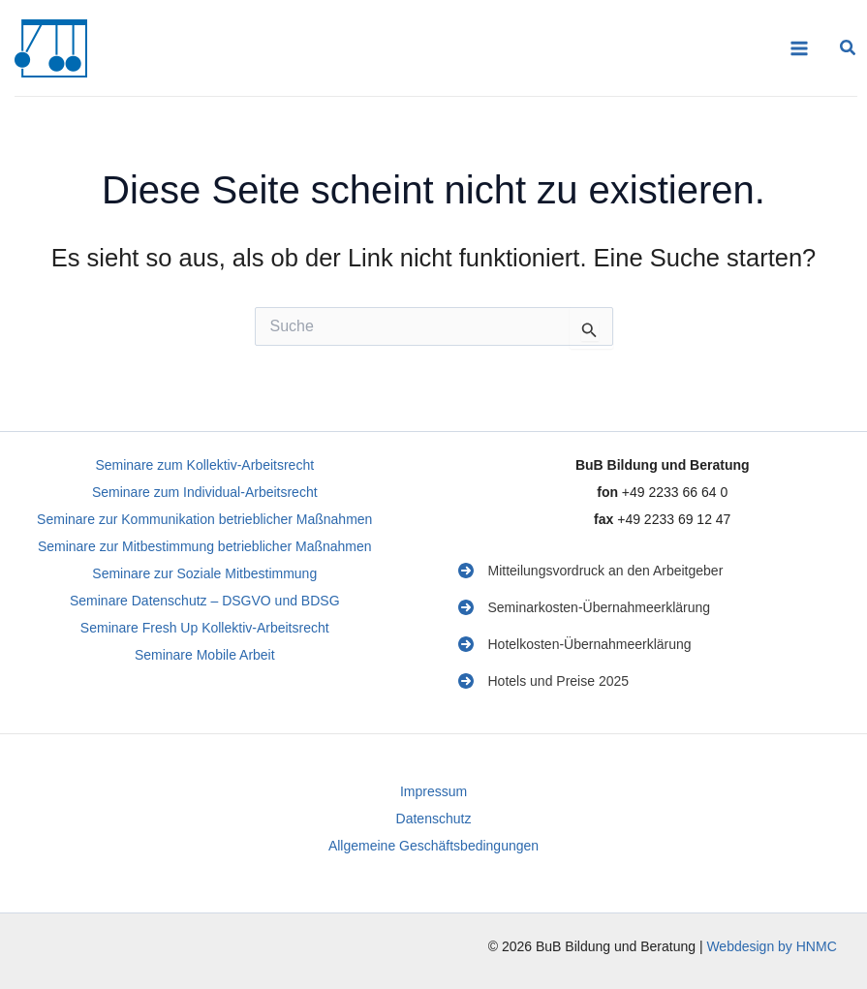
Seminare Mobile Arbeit (205, 655)
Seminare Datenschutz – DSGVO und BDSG (205, 600)
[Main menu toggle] (799, 48)
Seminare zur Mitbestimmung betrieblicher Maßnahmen (205, 546)
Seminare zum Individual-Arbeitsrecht (205, 492)
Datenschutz (434, 818)
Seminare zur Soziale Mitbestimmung (204, 573)
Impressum (433, 791)
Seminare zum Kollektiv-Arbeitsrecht (204, 465)
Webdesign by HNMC (771, 946)
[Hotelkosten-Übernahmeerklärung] (575, 644)
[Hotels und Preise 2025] (544, 681)
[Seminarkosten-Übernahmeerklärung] (584, 607)
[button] (848, 50)
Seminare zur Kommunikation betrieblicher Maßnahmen (204, 519)
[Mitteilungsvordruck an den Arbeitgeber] (591, 570)
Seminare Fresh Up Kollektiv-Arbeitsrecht (204, 627)
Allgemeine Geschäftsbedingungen (433, 845)
